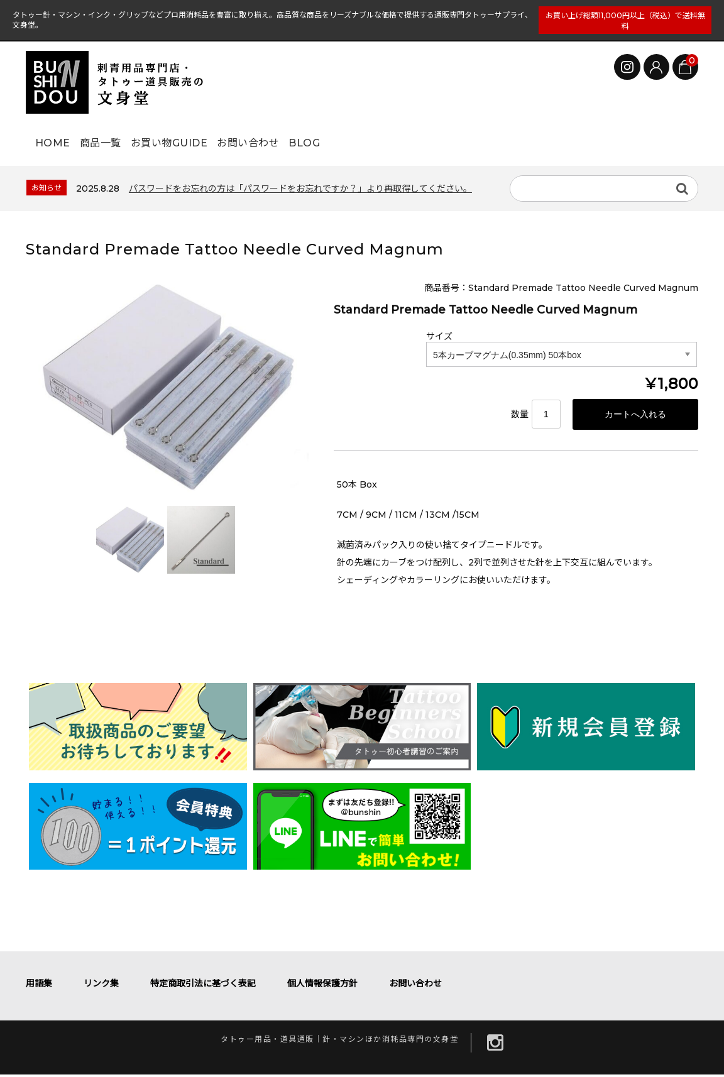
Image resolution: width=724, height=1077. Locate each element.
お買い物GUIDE (215, 136)
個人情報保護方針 (322, 986)
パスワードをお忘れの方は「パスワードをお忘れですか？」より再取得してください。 (300, 188)
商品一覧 (125, 136)
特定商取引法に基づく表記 (203, 986)
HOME (57, 136)
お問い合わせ (316, 136)
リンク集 (101, 986)
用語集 (39, 986)
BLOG (392, 136)
